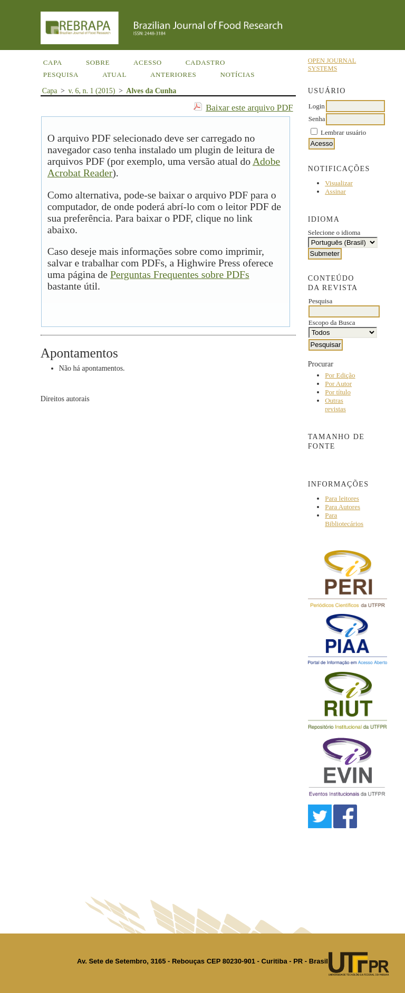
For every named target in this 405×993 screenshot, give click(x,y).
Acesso (147, 62)
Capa (52, 62)
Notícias (237, 74)
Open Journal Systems (332, 64)
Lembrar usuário (343, 132)
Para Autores (342, 507)
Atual (114, 74)
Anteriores (173, 74)
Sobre (98, 62)
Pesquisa (61, 74)
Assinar (335, 191)
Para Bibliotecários (344, 519)
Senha (316, 119)
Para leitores (342, 498)
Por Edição (340, 375)
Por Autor (338, 384)
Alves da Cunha (151, 91)
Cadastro (205, 62)
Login (316, 106)
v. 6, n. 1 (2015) (91, 91)
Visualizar (339, 183)
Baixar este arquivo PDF (249, 108)
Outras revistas (335, 404)
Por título (338, 392)
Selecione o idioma (334, 232)
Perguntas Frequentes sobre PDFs (179, 274)
